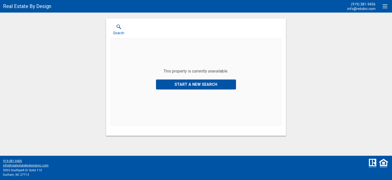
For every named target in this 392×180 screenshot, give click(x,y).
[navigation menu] (385, 6)
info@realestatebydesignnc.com (25, 165)
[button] (119, 30)
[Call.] (361, 4)
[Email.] (361, 8)
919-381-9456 (12, 161)
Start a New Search (195, 84)
